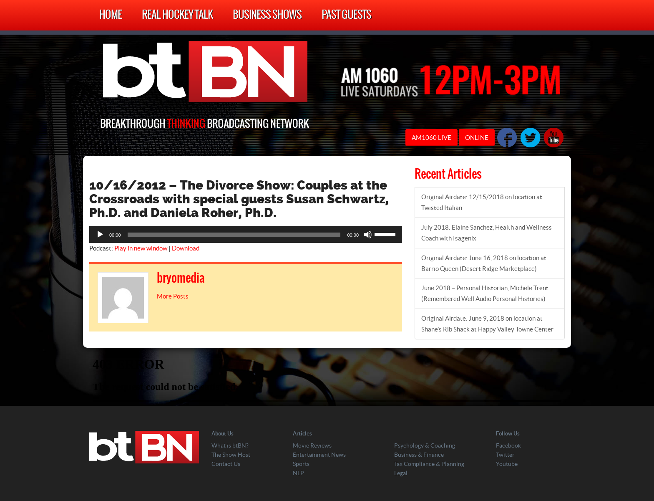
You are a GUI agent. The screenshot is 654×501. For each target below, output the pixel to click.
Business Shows (267, 15)
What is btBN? (230, 445)
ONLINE (476, 137)
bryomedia (181, 278)
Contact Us (225, 464)
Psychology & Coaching (424, 445)
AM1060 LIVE (431, 137)
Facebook (508, 445)
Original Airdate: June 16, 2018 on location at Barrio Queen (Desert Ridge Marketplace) (483, 263)
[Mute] (368, 234)
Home (110, 15)
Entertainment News (319, 454)
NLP (298, 473)
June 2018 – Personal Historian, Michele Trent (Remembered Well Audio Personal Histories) (484, 293)
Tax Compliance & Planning (429, 464)
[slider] (234, 235)
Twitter (505, 454)
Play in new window (140, 248)
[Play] (100, 234)
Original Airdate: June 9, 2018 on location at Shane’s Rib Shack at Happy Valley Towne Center (487, 324)
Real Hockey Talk (177, 15)
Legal (400, 473)
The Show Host (230, 454)
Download (185, 248)
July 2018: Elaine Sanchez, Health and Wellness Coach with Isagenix (486, 233)
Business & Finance (419, 454)
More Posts (173, 296)
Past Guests (346, 15)
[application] (245, 234)
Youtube (507, 464)
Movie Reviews (312, 445)
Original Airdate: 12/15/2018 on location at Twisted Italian (481, 202)
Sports (301, 464)
